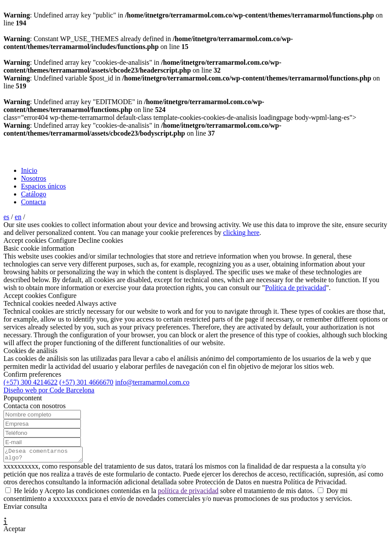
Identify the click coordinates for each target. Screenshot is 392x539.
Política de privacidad (295, 287)
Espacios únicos (43, 186)
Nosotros (33, 178)
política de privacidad (188, 493)
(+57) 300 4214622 (30, 382)
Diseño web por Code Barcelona (48, 390)
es (6, 216)
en (18, 216)
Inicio (29, 170)
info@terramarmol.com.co (152, 382)
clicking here (241, 232)
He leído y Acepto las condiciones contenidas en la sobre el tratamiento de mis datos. (160, 493)
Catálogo (33, 194)
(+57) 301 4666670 (86, 382)
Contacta (33, 202)
